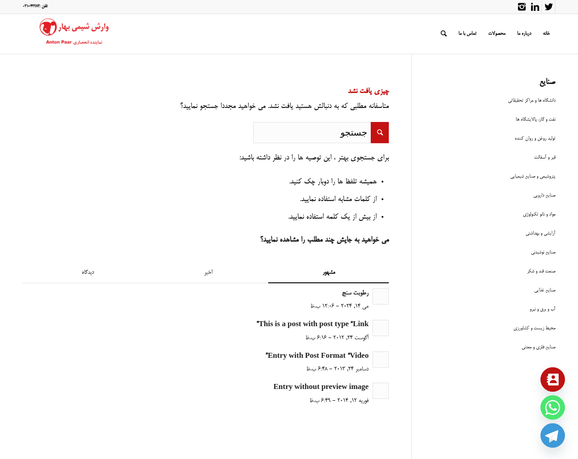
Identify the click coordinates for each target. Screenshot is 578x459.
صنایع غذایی (544, 290)
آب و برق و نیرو (542, 309)
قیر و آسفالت (544, 157)
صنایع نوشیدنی (543, 252)
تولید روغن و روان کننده (535, 138)
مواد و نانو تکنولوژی (539, 214)
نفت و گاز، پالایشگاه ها (535, 119)
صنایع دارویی (544, 195)
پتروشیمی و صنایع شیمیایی (532, 176)
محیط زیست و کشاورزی (534, 328)
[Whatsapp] (553, 407)
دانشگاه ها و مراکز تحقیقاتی (531, 100)
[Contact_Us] (553, 379)
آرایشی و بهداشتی (540, 233)
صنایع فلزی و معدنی (538, 347)
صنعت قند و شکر (541, 271)
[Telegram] (553, 435)
